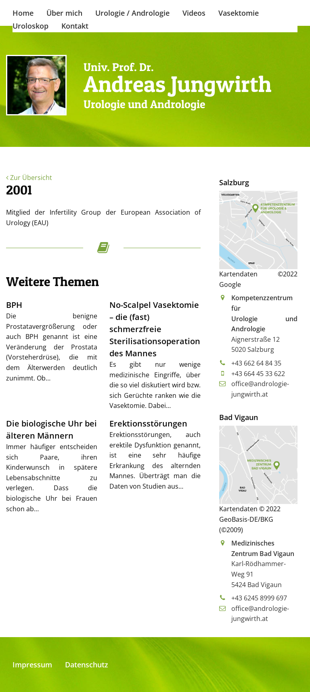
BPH (14, 304)
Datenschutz (86, 664)
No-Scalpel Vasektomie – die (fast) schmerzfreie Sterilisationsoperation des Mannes (154, 329)
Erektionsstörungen (148, 423)
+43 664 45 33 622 (258, 373)
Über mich (64, 13)
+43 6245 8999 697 (259, 598)
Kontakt (74, 26)
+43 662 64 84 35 (256, 363)
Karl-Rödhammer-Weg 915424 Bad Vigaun (262, 564)
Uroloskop (30, 26)
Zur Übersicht (29, 177)
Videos (193, 13)
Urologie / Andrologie (132, 13)
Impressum (32, 664)
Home (23, 13)
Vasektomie (238, 13)
